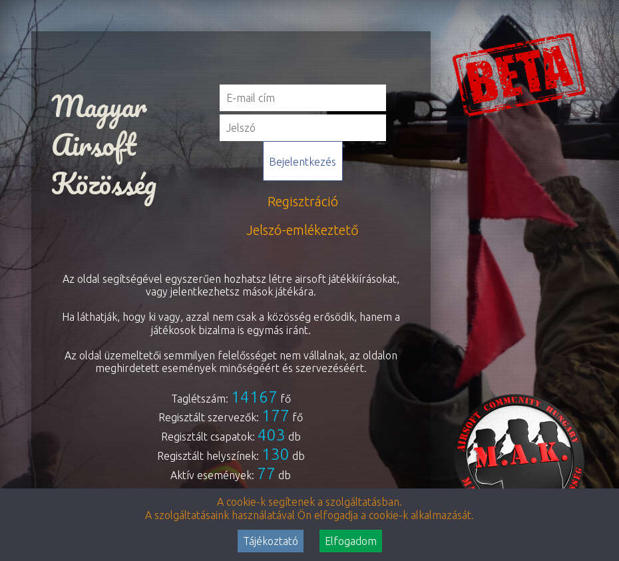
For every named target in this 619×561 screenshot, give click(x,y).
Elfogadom (351, 541)
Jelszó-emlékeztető (302, 230)
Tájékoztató (270, 541)
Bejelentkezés (302, 162)
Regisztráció (303, 201)
